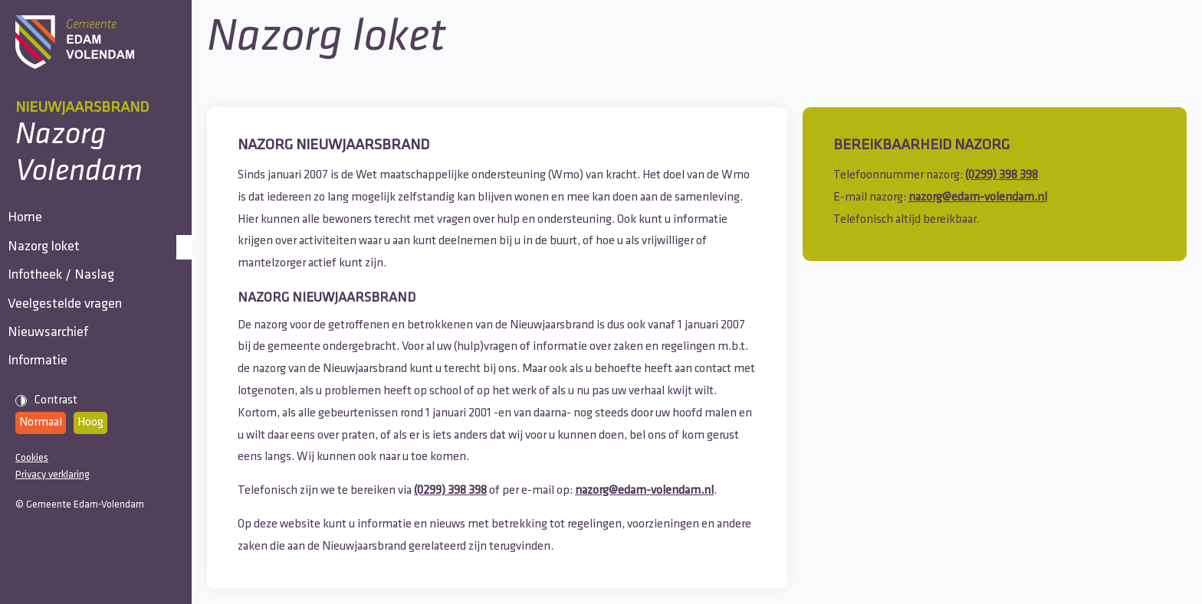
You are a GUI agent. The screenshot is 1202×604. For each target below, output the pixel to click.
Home (32, 227)
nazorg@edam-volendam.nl (644, 491)
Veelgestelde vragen (72, 367)
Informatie (45, 460)
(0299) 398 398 (450, 491)
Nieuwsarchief (55, 413)
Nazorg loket (51, 273)
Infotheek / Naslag (68, 320)
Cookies (31, 566)
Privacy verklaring (52, 583)
